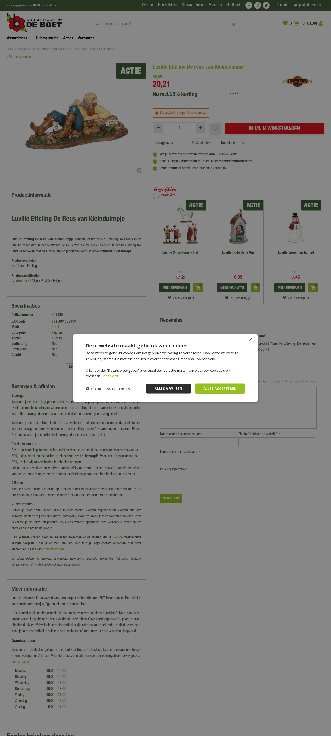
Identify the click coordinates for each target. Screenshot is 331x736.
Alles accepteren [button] (220, 388)
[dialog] (165, 368)
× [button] (250, 339)
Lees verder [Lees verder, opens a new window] (111, 376)
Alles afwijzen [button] (168, 388)
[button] (108, 389)
